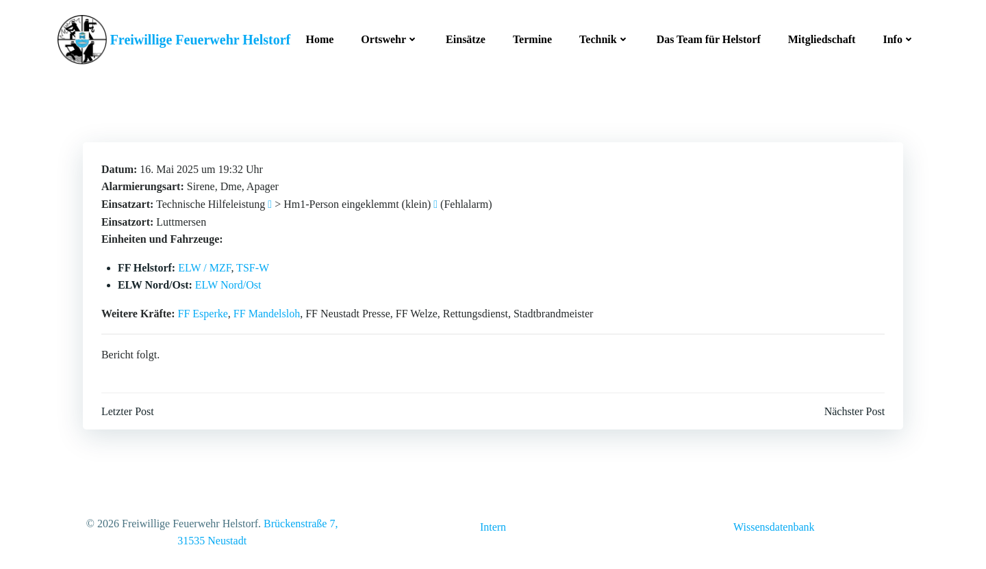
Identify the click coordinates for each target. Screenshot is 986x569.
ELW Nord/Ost (229, 282)
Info (897, 37)
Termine (531, 37)
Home (319, 37)
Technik (603, 37)
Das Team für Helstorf (707, 37)
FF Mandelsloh (267, 310)
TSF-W (253, 264)
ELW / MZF (205, 264)
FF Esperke (204, 310)
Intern (493, 526)
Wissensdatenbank (773, 526)
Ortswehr (388, 37)
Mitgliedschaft (821, 37)
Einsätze (464, 37)
